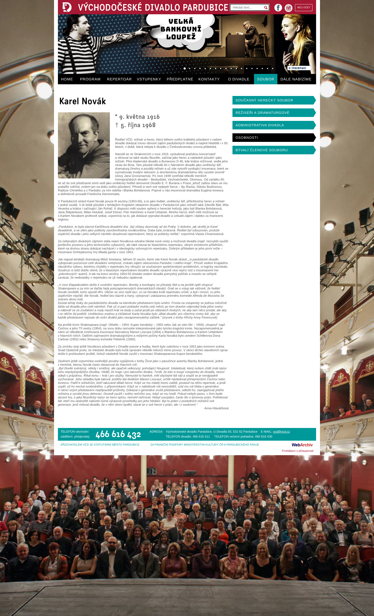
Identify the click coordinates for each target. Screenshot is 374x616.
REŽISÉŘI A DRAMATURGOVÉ (263, 113)
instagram (288, 8)
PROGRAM (90, 79)
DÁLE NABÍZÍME (296, 79)
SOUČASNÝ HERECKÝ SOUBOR (264, 100)
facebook (278, 6)
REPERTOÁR (119, 79)
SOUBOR (266, 79)
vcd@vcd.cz (281, 431)
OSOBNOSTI (247, 138)
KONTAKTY (209, 79)
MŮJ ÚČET (303, 7)
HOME (67, 79)
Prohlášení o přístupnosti (297, 451)
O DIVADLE (239, 79)
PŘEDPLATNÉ (180, 79)
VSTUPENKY (149, 79)
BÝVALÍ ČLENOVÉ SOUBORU (262, 150)
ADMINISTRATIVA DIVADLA (260, 125)
